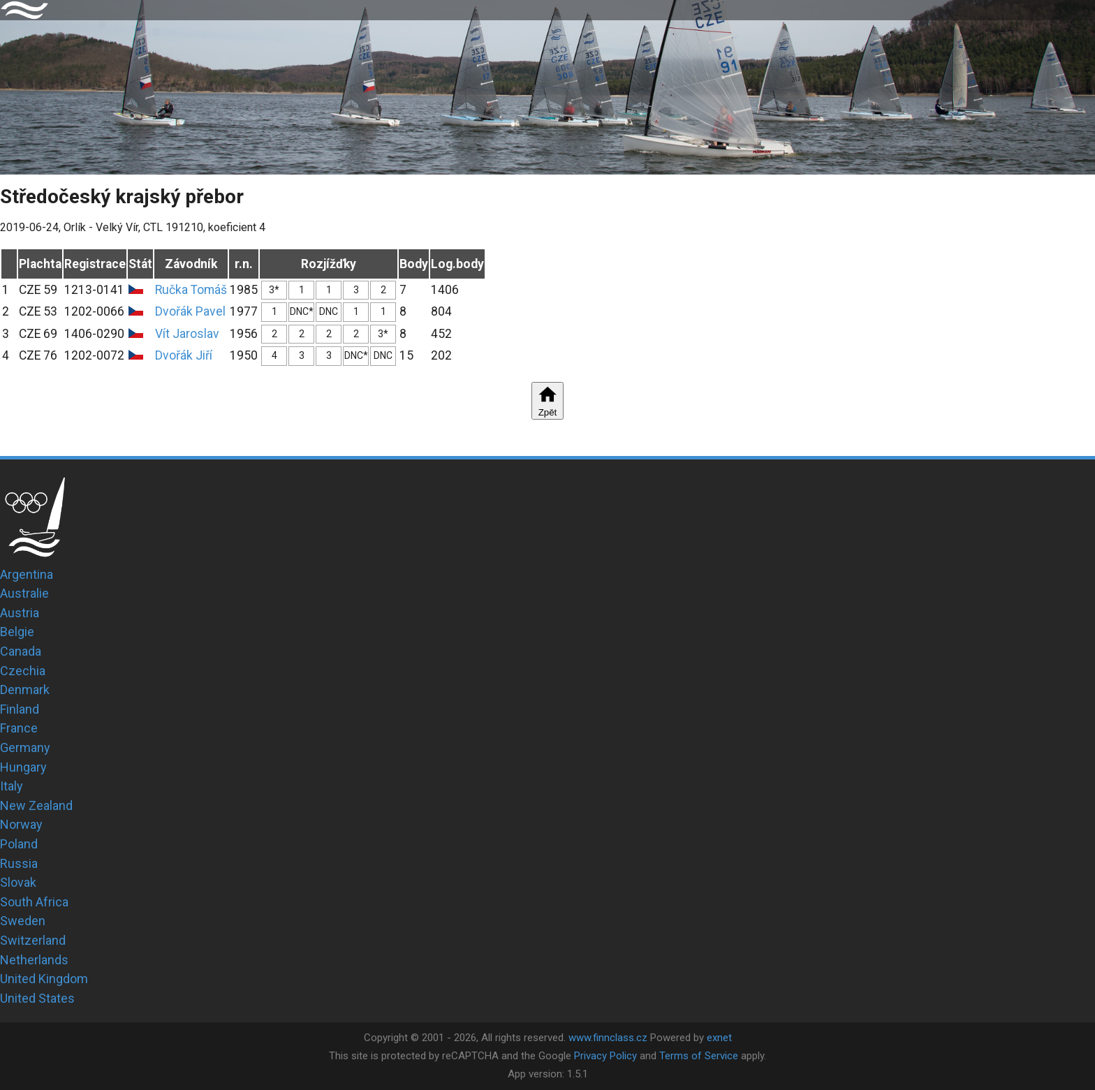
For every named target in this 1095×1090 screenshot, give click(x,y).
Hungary (23, 767)
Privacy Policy (605, 1056)
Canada (20, 651)
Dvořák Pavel (190, 311)
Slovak (18, 882)
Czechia (22, 670)
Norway (21, 824)
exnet (719, 1037)
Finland (19, 709)
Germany (25, 747)
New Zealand (36, 805)
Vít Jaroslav (187, 334)
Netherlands (34, 959)
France (19, 728)
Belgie (17, 631)
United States (37, 998)
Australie (24, 593)
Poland (19, 844)
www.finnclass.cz (607, 1037)
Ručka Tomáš (191, 290)
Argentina (26, 574)
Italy (11, 786)
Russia (19, 863)
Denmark (25, 689)
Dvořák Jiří (183, 355)
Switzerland (33, 940)
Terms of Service (698, 1056)
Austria (19, 612)
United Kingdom (44, 978)
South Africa (34, 901)
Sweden (22, 920)
